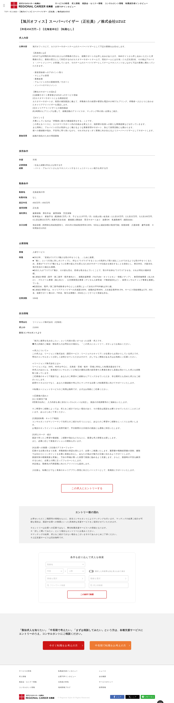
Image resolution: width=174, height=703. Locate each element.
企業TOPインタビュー (65, 7)
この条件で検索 (87, 594)
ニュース (102, 671)
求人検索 (13, 12)
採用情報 (102, 687)
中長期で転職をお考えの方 (110, 645)
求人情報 (76, 3)
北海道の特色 (63, 682)
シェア (118, 697)
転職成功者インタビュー (136, 3)
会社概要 (102, 676)
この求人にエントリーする (87, 488)
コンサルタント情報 (114, 3)
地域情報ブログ (64, 687)
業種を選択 (52, 578)
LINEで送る (149, 697)
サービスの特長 (62, 3)
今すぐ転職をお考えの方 (63, 645)
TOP (6, 12)
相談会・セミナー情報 (92, 3)
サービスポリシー (106, 682)
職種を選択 (95, 578)
